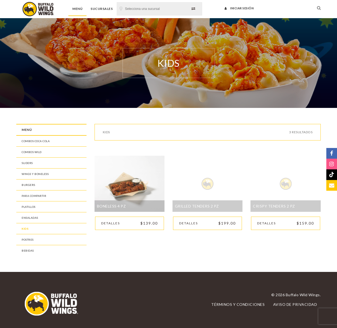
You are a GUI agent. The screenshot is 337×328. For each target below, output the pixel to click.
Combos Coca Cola (36, 141)
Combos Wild (32, 152)
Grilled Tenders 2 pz (197, 206)
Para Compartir (34, 195)
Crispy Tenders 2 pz (274, 206)
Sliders (27, 163)
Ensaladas (30, 217)
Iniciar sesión (239, 8)
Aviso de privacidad (295, 304)
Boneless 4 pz (111, 206)
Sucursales (102, 9)
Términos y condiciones (238, 304)
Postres (28, 239)
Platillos (29, 206)
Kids (25, 228)
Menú (77, 9)
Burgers (28, 184)
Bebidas (28, 250)
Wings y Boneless (35, 173)
